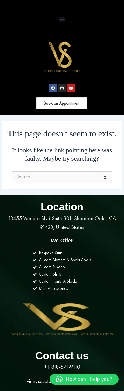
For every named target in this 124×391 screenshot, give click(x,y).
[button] (62, 19)
